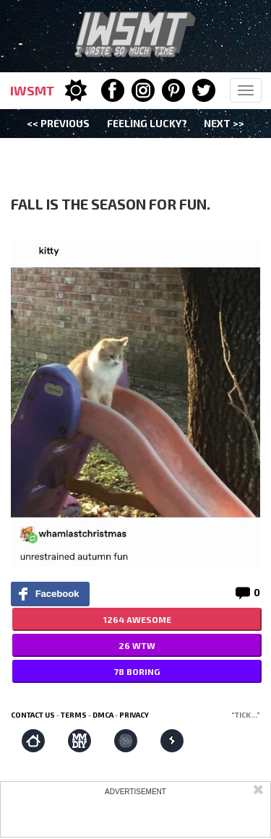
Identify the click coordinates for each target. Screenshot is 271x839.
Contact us (33, 714)
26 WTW (137, 645)
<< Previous (58, 123)
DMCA (103, 714)
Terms (74, 714)
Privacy (134, 714)
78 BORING (137, 671)
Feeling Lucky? (147, 123)
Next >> (224, 123)
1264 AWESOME (137, 619)
